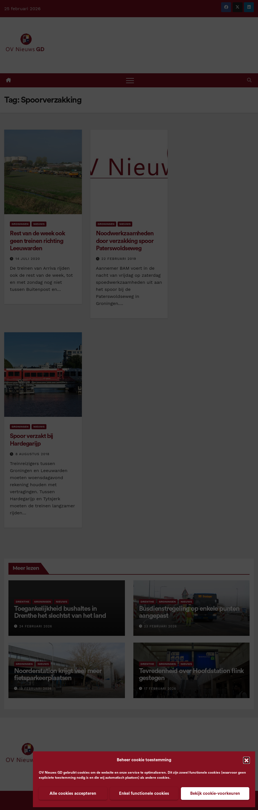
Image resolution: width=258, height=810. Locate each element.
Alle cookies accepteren (73, 793)
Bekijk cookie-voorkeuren (215, 793)
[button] (246, 760)
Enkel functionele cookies (144, 793)
